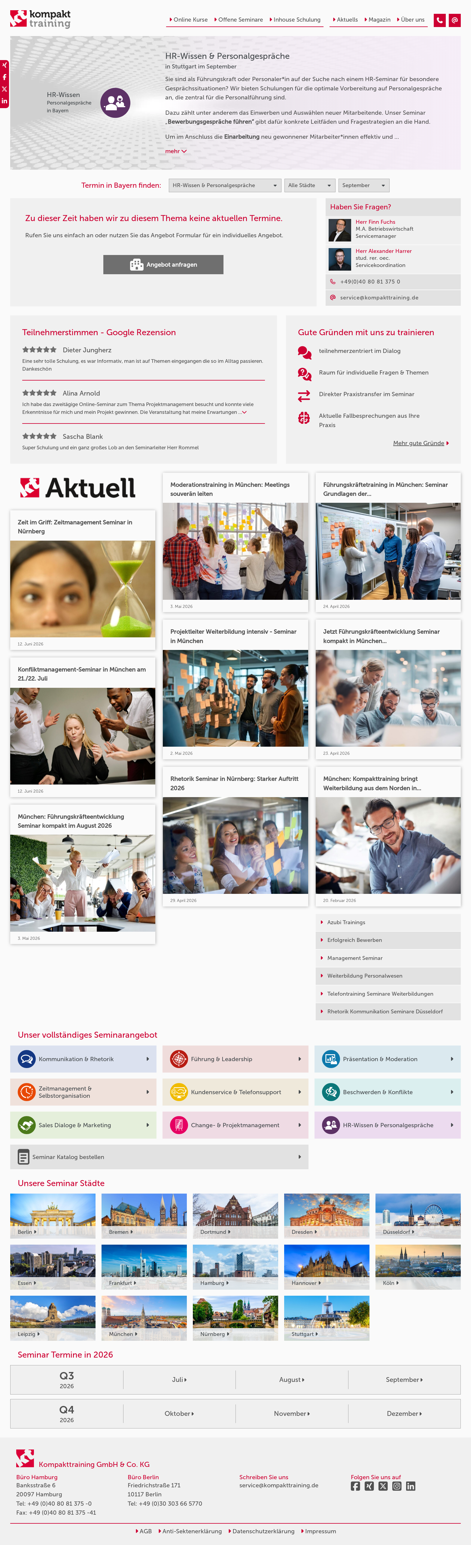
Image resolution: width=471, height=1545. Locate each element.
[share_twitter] (4, 90)
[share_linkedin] (4, 102)
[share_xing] (4, 66)
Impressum (318, 1531)
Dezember (404, 1414)
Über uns (411, 19)
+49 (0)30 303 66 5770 (170, 1503)
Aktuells (345, 19)
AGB (143, 1531)
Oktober (179, 1414)
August (291, 1380)
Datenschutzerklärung (261, 1531)
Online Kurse (188, 19)
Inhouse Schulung (295, 19)
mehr (176, 151)
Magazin (377, 19)
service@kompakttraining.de (278, 1485)
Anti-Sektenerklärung (190, 1531)
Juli (179, 1380)
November (292, 1414)
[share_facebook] (4, 78)
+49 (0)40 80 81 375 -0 (59, 1503)
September (404, 1380)
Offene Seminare (238, 19)
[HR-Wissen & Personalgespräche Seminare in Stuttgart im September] (440, 20)
